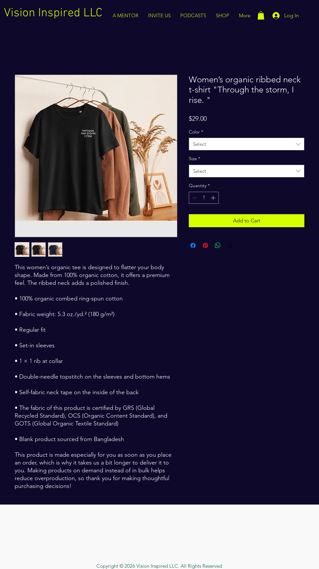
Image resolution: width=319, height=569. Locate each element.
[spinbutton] (204, 197)
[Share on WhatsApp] (218, 245)
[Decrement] (194, 197)
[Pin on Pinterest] (205, 245)
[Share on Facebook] (193, 245)
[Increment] (214, 197)
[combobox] (246, 144)
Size (194, 158)
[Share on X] (230, 245)
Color (196, 132)
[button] (260, 15)
